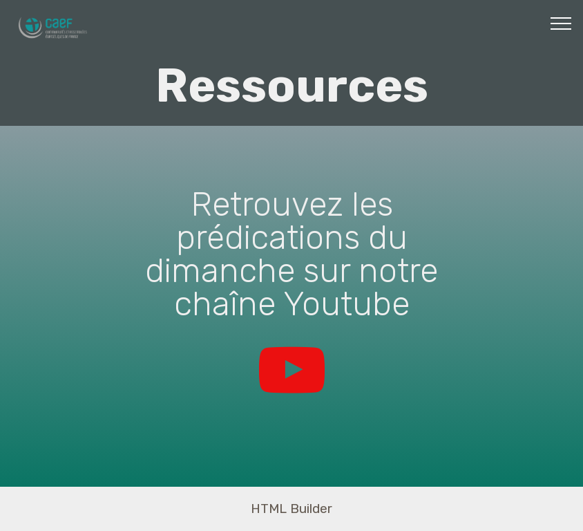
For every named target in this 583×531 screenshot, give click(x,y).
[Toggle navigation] (561, 23)
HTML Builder (291, 508)
